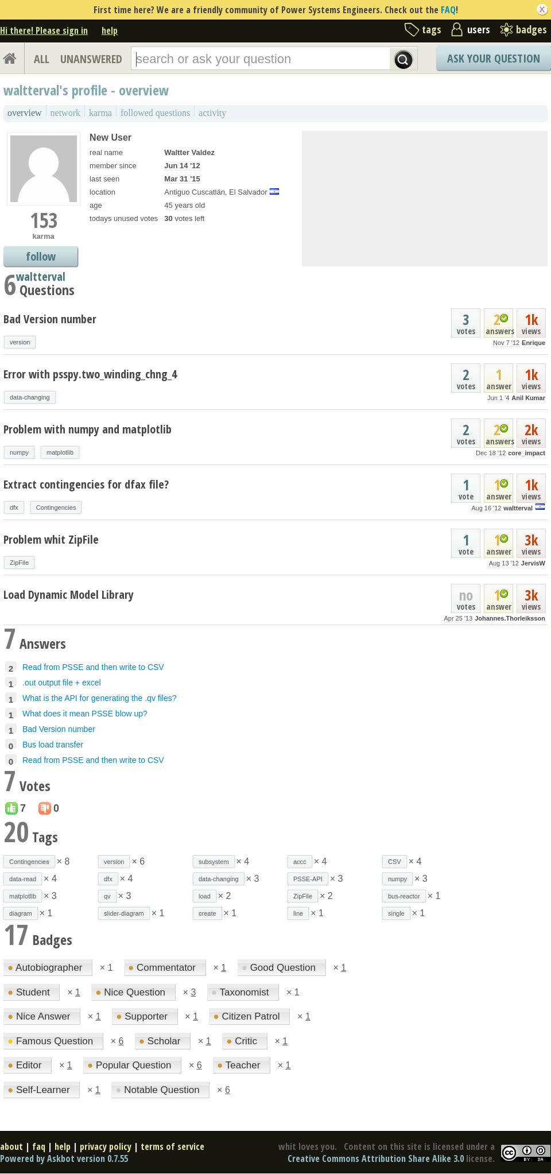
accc (299, 861)
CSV (394, 861)
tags (431, 29)
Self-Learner (39, 1089)
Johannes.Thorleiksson (510, 618)
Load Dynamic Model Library (68, 594)
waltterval (518, 508)
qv (107, 896)
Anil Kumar (528, 397)
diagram (20, 913)
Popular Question (130, 1065)
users (478, 29)
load (205, 896)
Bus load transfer (52, 744)
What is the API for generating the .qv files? (99, 698)
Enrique (533, 342)
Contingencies (56, 507)
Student (29, 992)
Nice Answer (40, 1016)
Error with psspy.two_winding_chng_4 (90, 374)
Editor (25, 1065)
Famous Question (51, 1041)
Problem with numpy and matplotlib (87, 429)
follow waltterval (40, 257)
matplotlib (59, 452)
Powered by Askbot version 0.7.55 (64, 1158)
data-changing (30, 397)
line (298, 913)
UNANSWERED (91, 59)
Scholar (161, 1041)
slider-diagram (124, 913)
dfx (14, 507)
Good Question (280, 967)
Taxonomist (241, 992)
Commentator (163, 967)
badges (531, 29)
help (110, 30)
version (20, 342)
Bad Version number (49, 319)
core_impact (526, 453)
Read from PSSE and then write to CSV (93, 667)
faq (38, 1146)
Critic (242, 1041)
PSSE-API (308, 878)
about (11, 1146)
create (207, 913)
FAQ (448, 9)
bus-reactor (404, 896)
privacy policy (105, 1146)
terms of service (172, 1146)
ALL (41, 59)
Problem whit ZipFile (51, 539)
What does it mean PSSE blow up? (85, 713)
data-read (22, 878)
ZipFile (19, 562)
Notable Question (158, 1089)
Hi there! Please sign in (44, 30)
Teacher (240, 1065)
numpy (19, 452)
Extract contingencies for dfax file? (86, 484)
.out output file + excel (61, 682)
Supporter (143, 1016)
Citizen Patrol (247, 1016)
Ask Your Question (493, 58)
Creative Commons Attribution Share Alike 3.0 (376, 1158)
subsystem (214, 861)
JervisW (533, 563)
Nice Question (131, 992)
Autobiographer (46, 967)
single (396, 913)
